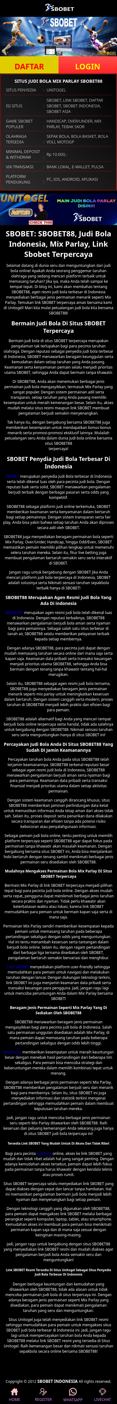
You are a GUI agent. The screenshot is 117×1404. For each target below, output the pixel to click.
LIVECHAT (102, 1395)
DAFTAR (29, 66)
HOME (14, 1395)
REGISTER (43, 1395)
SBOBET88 (14, 612)
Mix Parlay (12, 1052)
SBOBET (12, 476)
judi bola (44, 1153)
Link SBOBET (18, 966)
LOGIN (87, 66)
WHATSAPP (72, 1395)
